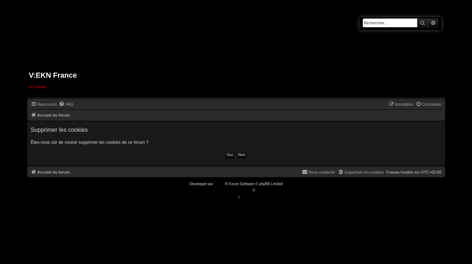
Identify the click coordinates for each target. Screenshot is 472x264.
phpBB (219, 184)
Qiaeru (261, 190)
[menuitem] (66, 104)
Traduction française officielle (228, 190)
